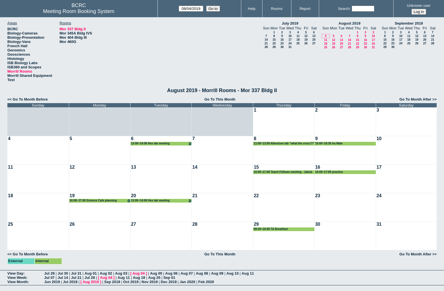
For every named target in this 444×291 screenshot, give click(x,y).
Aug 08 (202, 273)
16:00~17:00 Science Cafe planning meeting (100, 201)
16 (281, 39)
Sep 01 (169, 277)
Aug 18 (139, 277)
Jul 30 (62, 273)
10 (290, 36)
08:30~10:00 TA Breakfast (271, 229)
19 (306, 39)
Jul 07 (49, 277)
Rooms (277, 8)
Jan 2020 (187, 282)
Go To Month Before (30, 99)
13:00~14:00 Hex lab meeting (161, 144)
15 (274, 39)
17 (290, 39)
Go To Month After (416, 99)
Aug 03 (121, 273)
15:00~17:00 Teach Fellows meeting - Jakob (283, 171)
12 (306, 36)
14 (266, 39)
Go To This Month (220, 99)
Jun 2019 (52, 282)
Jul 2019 (70, 282)
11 (298, 36)
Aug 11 (248, 273)
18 (298, 39)
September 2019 (409, 23)
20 (313, 39)
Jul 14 (62, 277)
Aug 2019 (91, 282)
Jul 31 (76, 273)
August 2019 (349, 23)
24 (290, 43)
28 (266, 47)
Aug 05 (156, 273)
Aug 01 (90, 273)
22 (274, 43)
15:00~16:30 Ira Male (329, 143)
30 (281, 47)
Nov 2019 (150, 282)
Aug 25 (154, 277)
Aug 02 (106, 273)
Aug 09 (217, 273)
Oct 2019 (130, 282)
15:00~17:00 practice (329, 171)
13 (313, 36)
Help (251, 8)
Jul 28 (89, 277)
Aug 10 (232, 273)
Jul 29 (49, 273)
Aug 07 (187, 273)
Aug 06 (171, 273)
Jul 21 (76, 277)
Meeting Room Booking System (78, 11)
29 (274, 47)
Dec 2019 (169, 282)
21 (266, 43)
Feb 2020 (206, 282)
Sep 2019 (112, 282)
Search (343, 8)
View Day (15, 273)
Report (305, 8)
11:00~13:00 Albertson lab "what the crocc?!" (284, 143)
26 (306, 43)
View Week (16, 277)
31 (290, 47)
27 (313, 43)
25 (298, 43)
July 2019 (290, 23)
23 (281, 43)
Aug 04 (139, 273)
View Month (17, 282)
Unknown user (418, 5)
